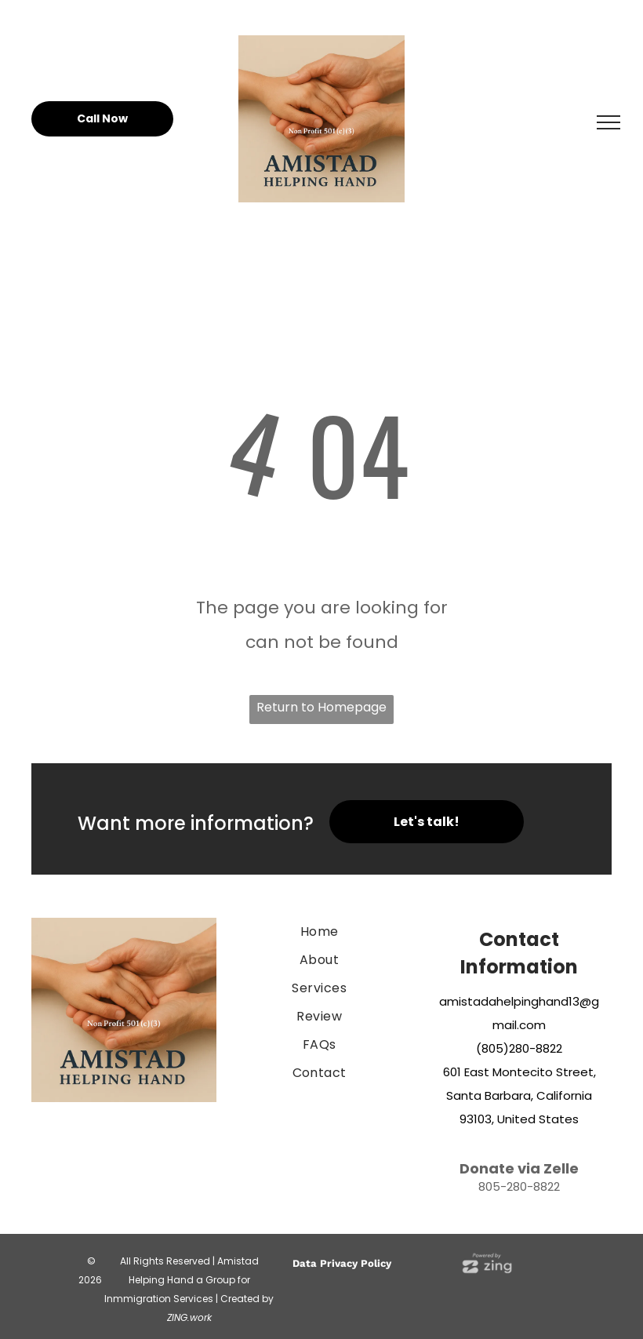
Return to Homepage (321, 707)
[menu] (608, 122)
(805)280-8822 (519, 1048)
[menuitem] (319, 932)
